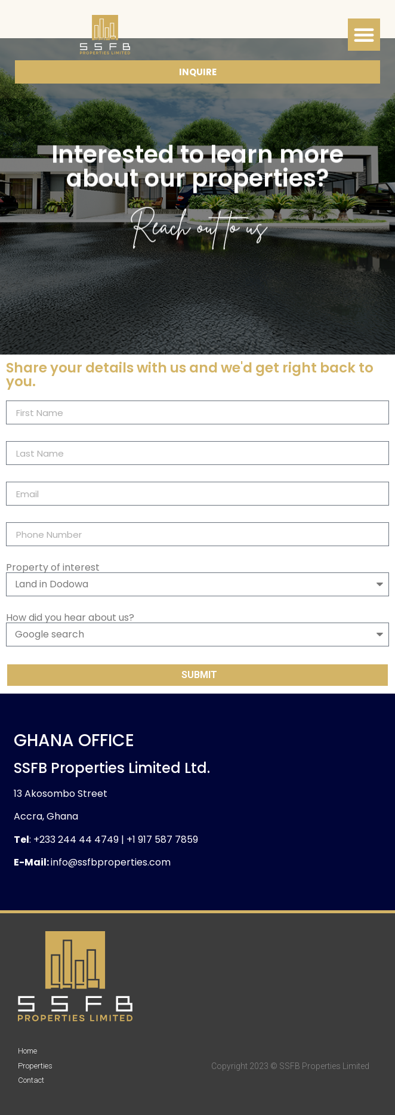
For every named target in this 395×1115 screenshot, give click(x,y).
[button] (364, 35)
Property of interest (53, 567)
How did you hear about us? (70, 618)
